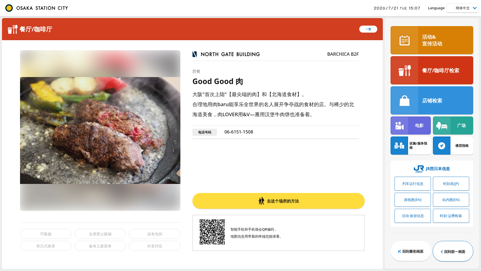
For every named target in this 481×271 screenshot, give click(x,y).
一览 (368, 29)
